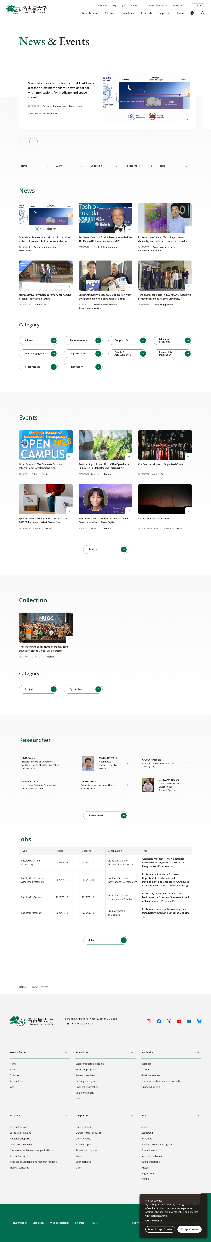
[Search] (202, 13)
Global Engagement (163, 304)
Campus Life (40, 304)
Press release (25, 250)
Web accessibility (59, 1222)
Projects (50, 657)
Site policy (38, 1222)
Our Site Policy (153, 1220)
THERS (94, 1222)
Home (22, 987)
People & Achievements (105, 247)
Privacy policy (19, 1222)
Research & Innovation (45, 247)
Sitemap (80, 1222)
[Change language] (192, 13)
